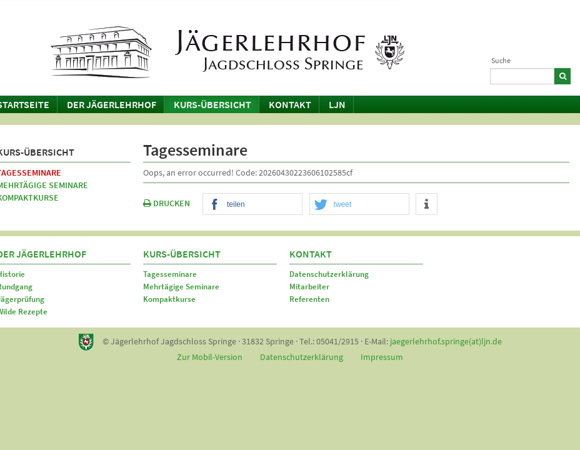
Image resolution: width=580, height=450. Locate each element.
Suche (501, 60)
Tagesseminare (170, 274)
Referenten (309, 299)
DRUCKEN (166, 203)
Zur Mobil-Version (209, 356)
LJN (337, 104)
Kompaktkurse (169, 299)
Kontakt (290, 104)
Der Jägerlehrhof (111, 104)
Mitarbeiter (309, 286)
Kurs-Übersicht (212, 104)
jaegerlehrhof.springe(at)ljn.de (446, 341)
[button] (252, 205)
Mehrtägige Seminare (181, 286)
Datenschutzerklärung (329, 274)
